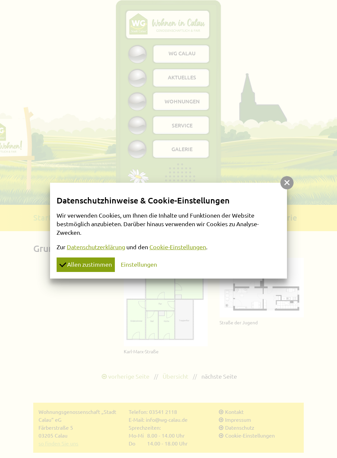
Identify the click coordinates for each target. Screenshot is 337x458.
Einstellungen (139, 264)
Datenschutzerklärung (96, 247)
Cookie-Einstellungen (177, 247)
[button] (287, 182)
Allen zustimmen (85, 264)
